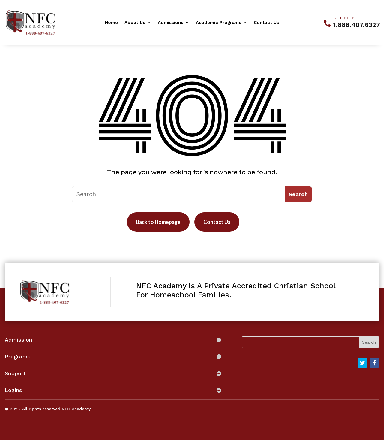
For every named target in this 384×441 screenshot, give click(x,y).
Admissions (170, 22)
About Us (134, 22)
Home (111, 22)
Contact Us (266, 22)
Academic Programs (218, 22)
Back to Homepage (157, 222)
